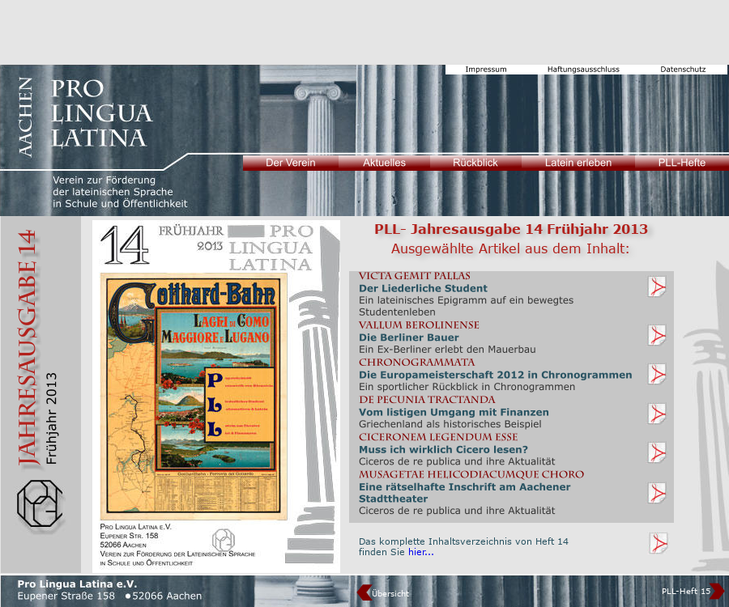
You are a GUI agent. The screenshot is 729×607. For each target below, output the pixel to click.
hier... (421, 551)
